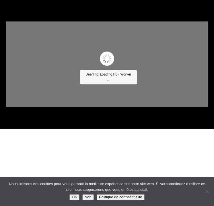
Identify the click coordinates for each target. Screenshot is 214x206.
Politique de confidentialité (120, 197)
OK (74, 197)
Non (88, 197)
